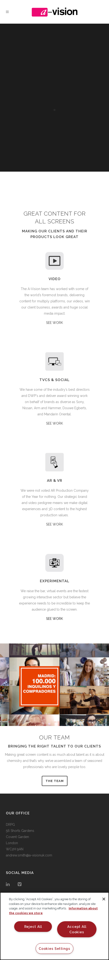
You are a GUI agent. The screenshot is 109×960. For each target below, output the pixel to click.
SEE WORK (54, 323)
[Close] (104, 899)
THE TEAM (55, 781)
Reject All (33, 927)
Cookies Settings (54, 949)
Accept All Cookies (76, 929)
